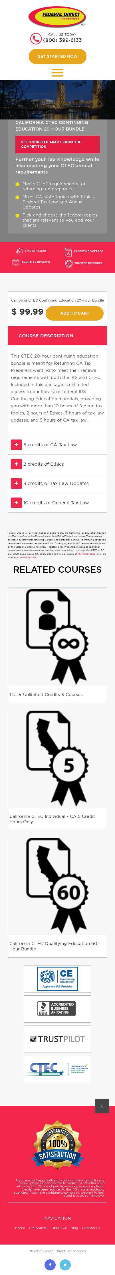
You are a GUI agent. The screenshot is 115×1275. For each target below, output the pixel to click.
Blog (74, 1228)
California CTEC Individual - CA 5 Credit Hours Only (52, 819)
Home (20, 1228)
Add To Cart (74, 313)
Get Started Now (57, 56)
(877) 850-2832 (86, 553)
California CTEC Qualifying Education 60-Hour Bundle (54, 946)
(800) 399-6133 (62, 40)
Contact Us (91, 1228)
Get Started (38, 1228)
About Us (59, 1228)
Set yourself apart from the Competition (51, 144)
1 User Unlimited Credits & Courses (45, 694)
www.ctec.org (28, 557)
